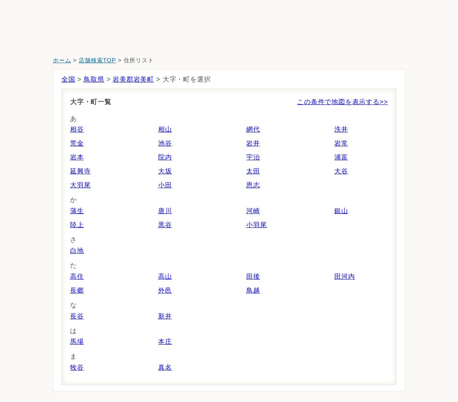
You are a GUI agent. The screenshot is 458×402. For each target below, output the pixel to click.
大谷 (341, 171)
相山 (165, 129)
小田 (165, 185)
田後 (253, 276)
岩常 (341, 143)
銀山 (341, 210)
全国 (68, 79)
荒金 (77, 143)
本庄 (165, 341)
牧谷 (77, 367)
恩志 (253, 185)
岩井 (253, 143)
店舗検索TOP (97, 60)
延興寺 (80, 171)
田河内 (344, 276)
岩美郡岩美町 (133, 79)
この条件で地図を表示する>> (342, 101)
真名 (165, 367)
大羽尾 (80, 185)
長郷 (77, 290)
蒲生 (77, 210)
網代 (253, 129)
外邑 (165, 290)
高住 (77, 276)
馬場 (77, 341)
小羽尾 (256, 224)
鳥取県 (94, 79)
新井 (165, 316)
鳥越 (253, 290)
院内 (165, 157)
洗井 (341, 129)
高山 (165, 276)
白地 (77, 250)
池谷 (165, 143)
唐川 (165, 210)
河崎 (253, 210)
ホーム (62, 60)
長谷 (77, 316)
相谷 (77, 129)
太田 (253, 171)
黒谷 (165, 224)
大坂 (165, 171)
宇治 (253, 157)
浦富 (341, 157)
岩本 (77, 157)
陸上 (77, 224)
